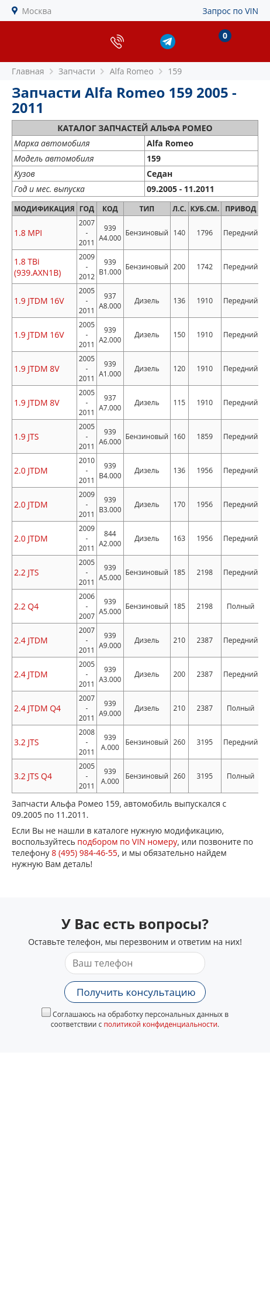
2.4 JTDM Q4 (37, 708)
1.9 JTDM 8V (37, 368)
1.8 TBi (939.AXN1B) (37, 267)
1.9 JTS (26, 436)
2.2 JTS (26, 572)
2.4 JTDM (31, 640)
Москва (37, 10)
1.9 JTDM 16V (39, 300)
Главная (28, 71)
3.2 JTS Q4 (33, 776)
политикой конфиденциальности (160, 1024)
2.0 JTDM (31, 470)
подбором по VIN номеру (127, 841)
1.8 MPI (28, 232)
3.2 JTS (26, 742)
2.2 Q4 (26, 606)
